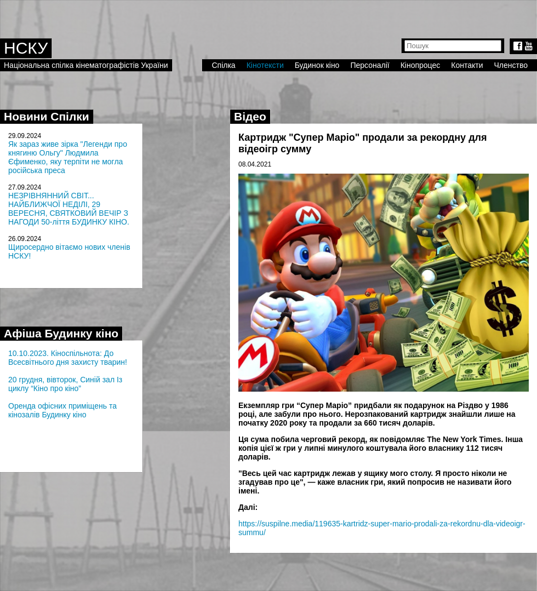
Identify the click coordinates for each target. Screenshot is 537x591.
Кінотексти (265, 65)
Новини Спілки (46, 116)
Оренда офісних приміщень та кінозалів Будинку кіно (62, 410)
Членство (511, 65)
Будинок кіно (317, 65)
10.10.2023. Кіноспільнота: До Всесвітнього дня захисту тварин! (67, 357)
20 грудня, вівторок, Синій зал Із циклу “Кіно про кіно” (65, 384)
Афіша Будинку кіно (61, 333)
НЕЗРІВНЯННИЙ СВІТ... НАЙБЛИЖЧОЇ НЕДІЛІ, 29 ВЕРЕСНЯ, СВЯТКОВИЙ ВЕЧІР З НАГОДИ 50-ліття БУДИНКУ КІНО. (68, 208)
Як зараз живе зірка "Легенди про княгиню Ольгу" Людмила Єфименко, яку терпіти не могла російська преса (67, 157)
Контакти (467, 65)
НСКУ (26, 48)
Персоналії (369, 65)
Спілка (223, 65)
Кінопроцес (421, 65)
